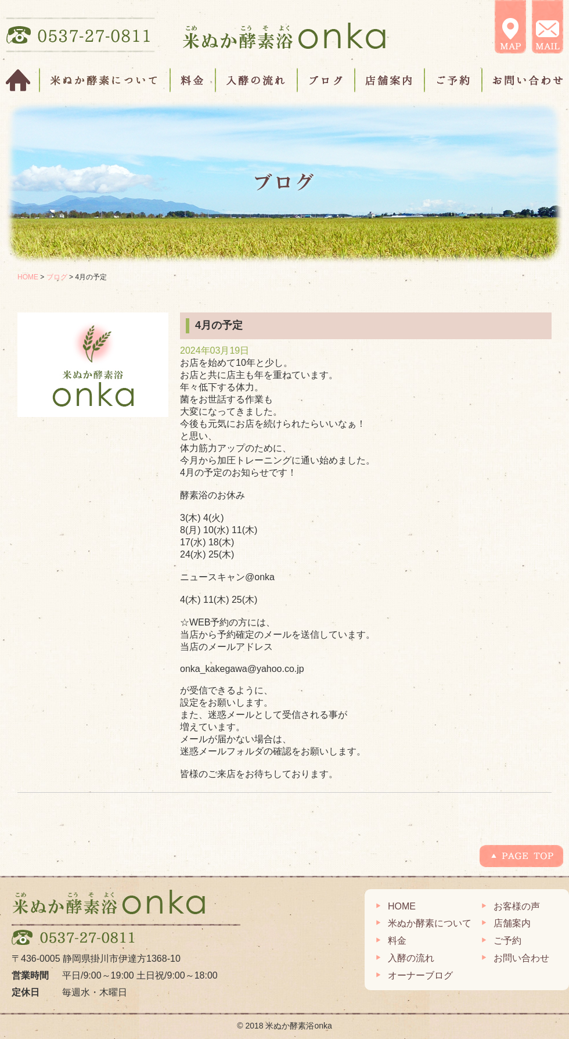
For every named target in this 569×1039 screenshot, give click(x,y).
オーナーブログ (420, 975)
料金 (193, 80)
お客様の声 (517, 906)
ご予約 (453, 80)
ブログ (326, 80)
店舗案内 (390, 80)
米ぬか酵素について (105, 80)
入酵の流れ (257, 80)
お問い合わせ (522, 80)
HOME (23, 80)
